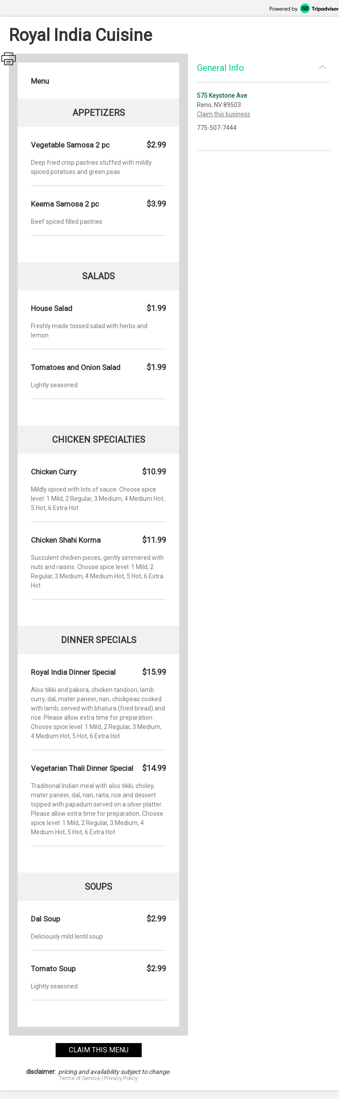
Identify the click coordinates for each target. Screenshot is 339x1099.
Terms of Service (79, 1078)
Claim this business (223, 114)
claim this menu (98, 1050)
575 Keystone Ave (222, 95)
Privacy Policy (121, 1078)
